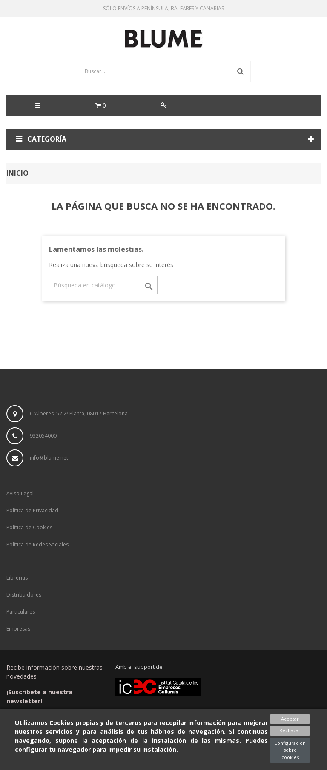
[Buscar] (103, 285)
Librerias (17, 577)
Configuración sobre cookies (290, 750)
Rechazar (290, 730)
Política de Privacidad (32, 510)
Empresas (18, 628)
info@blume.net (49, 457)
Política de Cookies (29, 527)
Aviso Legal (20, 493)
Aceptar (290, 719)
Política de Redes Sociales (37, 544)
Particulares (20, 611)
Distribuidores (23, 594)
